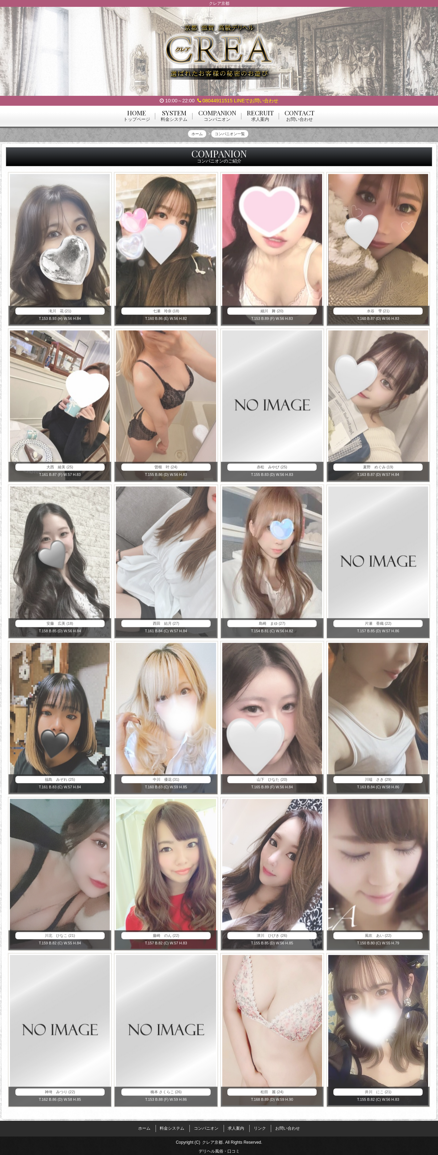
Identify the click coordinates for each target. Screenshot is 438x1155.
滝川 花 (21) (60, 314)
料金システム (172, 1126)
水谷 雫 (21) (378, 314)
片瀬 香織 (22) (378, 626)
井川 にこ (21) (378, 1095)
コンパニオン (206, 1126)
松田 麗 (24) (272, 1095)
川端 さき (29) (378, 782)
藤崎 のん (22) (166, 939)
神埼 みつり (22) (60, 1095)
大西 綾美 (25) (60, 470)
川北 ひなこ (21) (60, 939)
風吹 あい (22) (378, 939)
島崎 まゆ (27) (272, 626)
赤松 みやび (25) (272, 470)
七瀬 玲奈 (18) (166, 314)
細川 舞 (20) (272, 314)
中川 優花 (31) (166, 782)
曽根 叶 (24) (166, 470)
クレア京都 (212, 1138)
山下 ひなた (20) (272, 782)
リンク (260, 1126)
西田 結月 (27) (166, 626)
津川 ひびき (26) (272, 939)
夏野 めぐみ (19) (378, 470)
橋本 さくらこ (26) (166, 1095)
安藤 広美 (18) (60, 626)
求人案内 (236, 1126)
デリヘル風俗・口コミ (219, 1147)
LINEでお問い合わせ (256, 100)
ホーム (144, 1126)
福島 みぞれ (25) (60, 782)
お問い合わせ (287, 1126)
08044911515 (215, 100)
